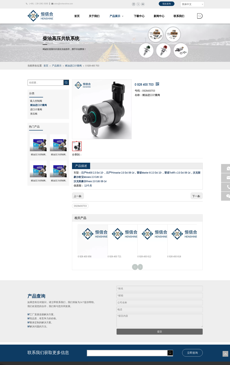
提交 (159, 331)
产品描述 (81, 166)
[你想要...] (46, 83)
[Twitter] (138, 4)
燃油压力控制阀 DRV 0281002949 (58, 154)
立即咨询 (192, 352)
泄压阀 (33, 113)
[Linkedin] (133, 4)
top (225, 354)
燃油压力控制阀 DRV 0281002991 (38, 154)
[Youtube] (143, 4)
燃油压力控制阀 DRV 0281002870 (38, 180)
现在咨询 (166, 3)
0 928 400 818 (174, 256)
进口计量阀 (36, 109)
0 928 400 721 (114, 256)
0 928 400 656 (84, 256)
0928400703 (80, 206)
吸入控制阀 (36, 101)
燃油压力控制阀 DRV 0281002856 (58, 180)
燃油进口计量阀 (38, 105)
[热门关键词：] (200, 16)
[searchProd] (127, 353)
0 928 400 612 (144, 256)
